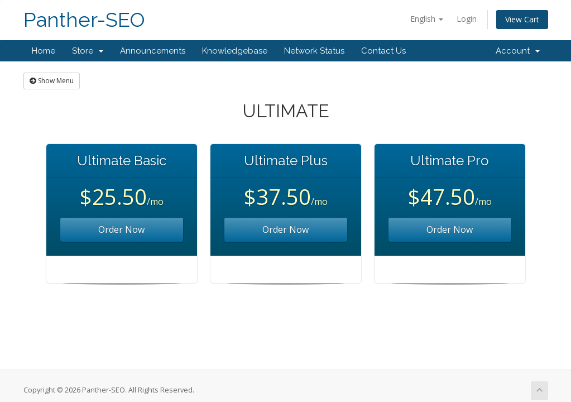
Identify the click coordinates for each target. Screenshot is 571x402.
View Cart (522, 19)
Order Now (121, 229)
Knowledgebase (234, 51)
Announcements (152, 51)
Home (43, 51)
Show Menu (52, 80)
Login (467, 18)
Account (518, 51)
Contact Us (383, 51)
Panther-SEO (84, 20)
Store (87, 51)
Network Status (314, 51)
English (426, 18)
